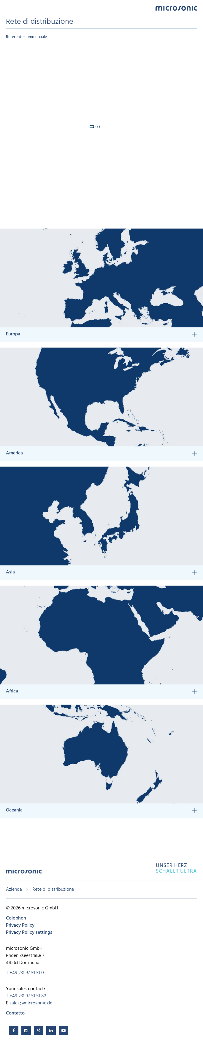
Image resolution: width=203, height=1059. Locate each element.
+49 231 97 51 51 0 (26, 973)
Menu (9, 8)
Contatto (15, 1013)
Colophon (16, 918)
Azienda (14, 889)
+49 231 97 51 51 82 (27, 996)
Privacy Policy (20, 925)
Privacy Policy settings (29, 932)
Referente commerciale (26, 37)
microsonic (24, 874)
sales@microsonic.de (30, 1003)
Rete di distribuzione (53, 889)
